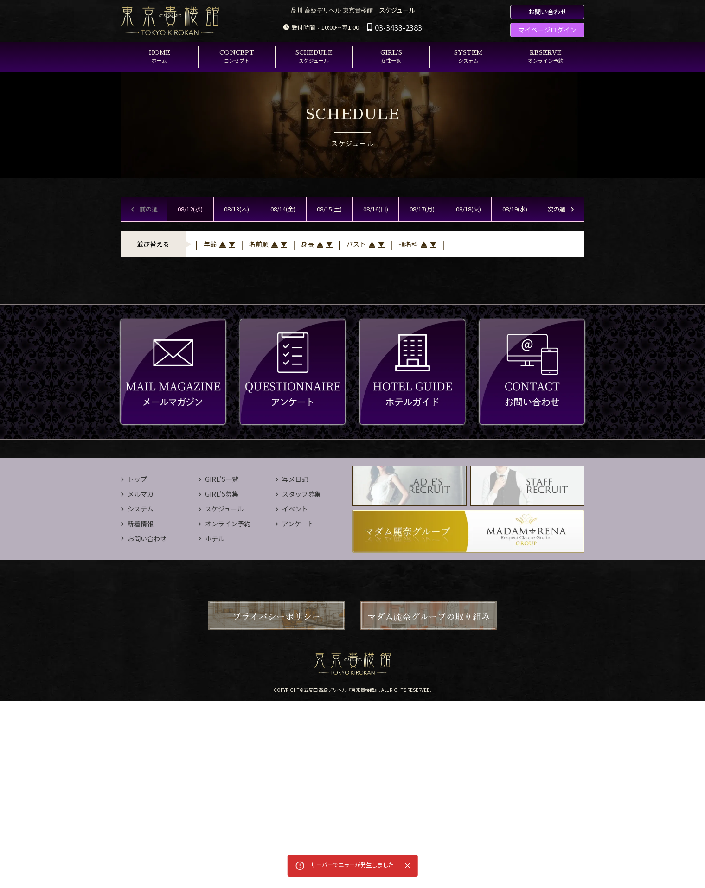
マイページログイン (547, 29)
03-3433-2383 (394, 27)
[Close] (407, 865)
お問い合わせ (547, 11)
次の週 (561, 208)
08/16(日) (375, 208)
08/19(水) (514, 208)
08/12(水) (190, 208)
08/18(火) (468, 208)
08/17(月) (422, 208)
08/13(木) (236, 208)
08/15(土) (329, 208)
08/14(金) (282, 208)
